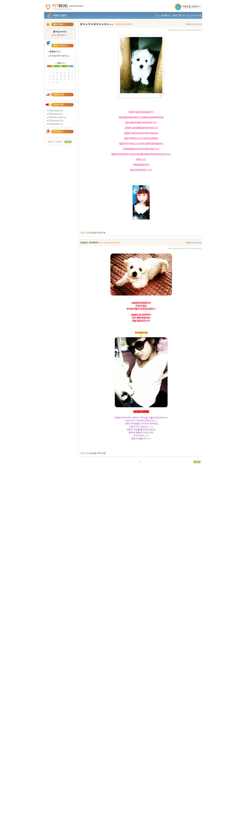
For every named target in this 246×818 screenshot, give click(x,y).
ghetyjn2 (56, 124)
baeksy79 (57, 120)
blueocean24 (58, 117)
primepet (56, 110)
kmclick (56, 114)
